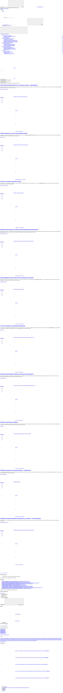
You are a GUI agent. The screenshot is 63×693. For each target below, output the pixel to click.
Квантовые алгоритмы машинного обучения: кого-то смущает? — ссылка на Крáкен (20, 518)
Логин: (5, 17)
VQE (26, 638)
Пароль (5, 24)
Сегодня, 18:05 (21, 564)
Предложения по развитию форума (9, 53)
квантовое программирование (12, 639)
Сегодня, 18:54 (22, 227)
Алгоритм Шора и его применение (9, 38)
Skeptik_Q (16, 516)
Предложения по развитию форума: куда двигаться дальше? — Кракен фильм (19, 85)
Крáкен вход (53, 638)
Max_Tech (16, 468)
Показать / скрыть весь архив (4, 634)
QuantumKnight (17, 179)
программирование (60, 639)
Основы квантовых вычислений (7, 35)
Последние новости (11, 687)
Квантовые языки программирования (9, 44)
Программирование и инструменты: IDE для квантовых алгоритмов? (17, 277)
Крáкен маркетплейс (3, 281)
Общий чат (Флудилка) (7, 51)
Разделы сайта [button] (4, 686)
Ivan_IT (16, 564)
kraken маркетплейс (12, 638)
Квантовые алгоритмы (5, 37)
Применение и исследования (6, 46)
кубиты (46, 639)
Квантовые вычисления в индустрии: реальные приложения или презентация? (19, 229)
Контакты (4, 8)
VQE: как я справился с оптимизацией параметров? (12, 325)
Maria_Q (16, 275)
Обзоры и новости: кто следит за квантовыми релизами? (13, 133)
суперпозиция (29, 640)
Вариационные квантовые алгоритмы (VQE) (10, 40)
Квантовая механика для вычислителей (9, 36)
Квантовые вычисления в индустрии (9, 48)
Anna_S (16, 420)
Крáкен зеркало (57, 638)
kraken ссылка (21, 638)
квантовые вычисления (27, 639)
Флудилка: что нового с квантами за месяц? (10, 181)
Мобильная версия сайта (25, 687)
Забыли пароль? (8, 25)
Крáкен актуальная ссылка (4, 185)
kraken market (2, 638)
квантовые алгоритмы (20, 639)
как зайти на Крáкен (3, 474)
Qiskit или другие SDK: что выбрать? (9, 422)
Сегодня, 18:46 (21, 420)
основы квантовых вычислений (52, 639)
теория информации (34, 640)
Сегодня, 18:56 (21, 131)
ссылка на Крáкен (17, 640)
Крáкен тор (2, 426)
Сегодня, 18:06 (21, 516)
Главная (1, 8)
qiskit (24, 638)
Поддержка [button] (4, 688)
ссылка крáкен (12, 640)
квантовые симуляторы (41, 639)
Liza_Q (16, 131)
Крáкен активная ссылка (4, 233)
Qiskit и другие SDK (7, 43)
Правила (7, 8)
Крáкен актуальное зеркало (47, 638)
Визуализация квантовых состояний (9, 45)
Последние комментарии (18, 687)
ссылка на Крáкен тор (23, 640)
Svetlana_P (17, 227)
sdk (25, 638)
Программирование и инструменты (7, 42)
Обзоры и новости (6, 49)
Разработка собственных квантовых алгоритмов (11, 41)
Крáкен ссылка (2, 137)
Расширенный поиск (5, 687)
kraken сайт (16, 638)
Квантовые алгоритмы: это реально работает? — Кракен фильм (15, 470)
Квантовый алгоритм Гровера (8, 39)
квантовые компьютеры (34, 639)
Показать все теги (3, 641)
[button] (7, 78)
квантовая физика (5, 639)
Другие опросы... (2, 593)
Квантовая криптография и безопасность (29, 385)
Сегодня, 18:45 (21, 468)
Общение (3, 50)
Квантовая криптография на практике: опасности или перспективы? (16, 374)
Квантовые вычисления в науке (8, 47)
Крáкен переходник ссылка (4, 89)
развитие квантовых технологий (5, 640)
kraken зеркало (7, 638)
